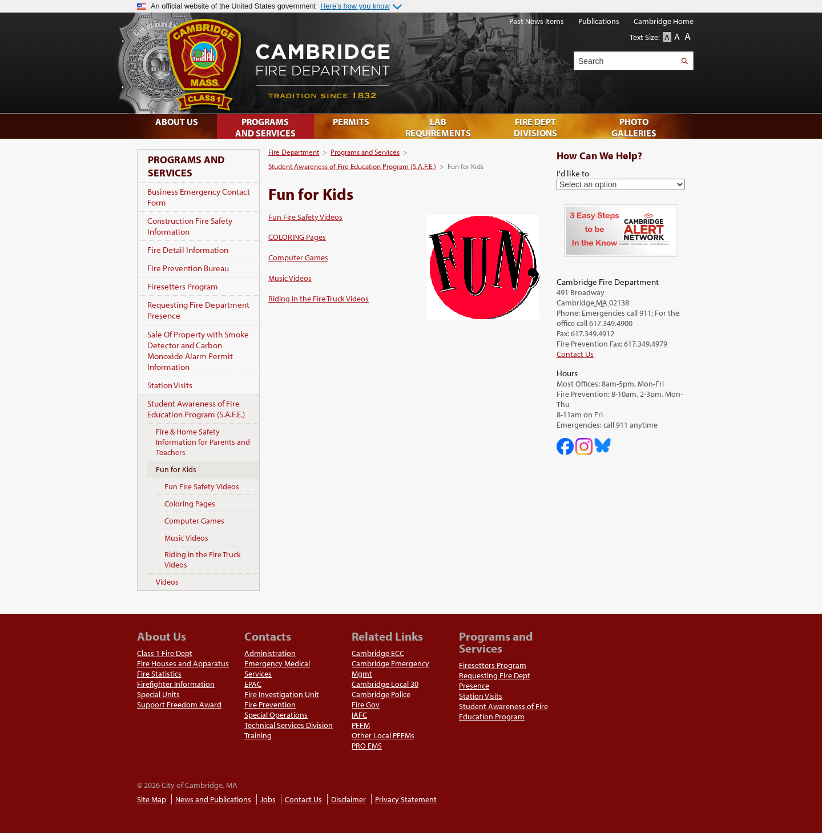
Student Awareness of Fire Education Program (503, 711)
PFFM (361, 725)
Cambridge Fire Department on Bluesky (602, 445)
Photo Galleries (633, 127)
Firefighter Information (176, 684)
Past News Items (536, 21)
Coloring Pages (189, 503)
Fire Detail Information (187, 249)
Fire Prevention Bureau (188, 268)
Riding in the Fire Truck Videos (318, 298)
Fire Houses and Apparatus (183, 663)
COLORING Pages (297, 237)
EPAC (252, 684)
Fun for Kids (176, 469)
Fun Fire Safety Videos (305, 217)
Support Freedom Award (179, 704)
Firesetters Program (182, 286)
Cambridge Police (381, 694)
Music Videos (290, 278)
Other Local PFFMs (383, 735)
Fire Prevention (270, 704)
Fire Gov (366, 704)
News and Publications (213, 799)
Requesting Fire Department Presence (198, 310)
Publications (598, 21)
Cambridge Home (664, 21)
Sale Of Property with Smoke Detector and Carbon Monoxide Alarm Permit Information (198, 350)
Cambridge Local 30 (385, 684)
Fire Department (293, 151)
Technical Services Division (288, 725)
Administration (270, 653)
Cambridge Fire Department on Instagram (584, 446)
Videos (167, 582)
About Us (176, 121)
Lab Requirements (438, 127)
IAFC (359, 715)
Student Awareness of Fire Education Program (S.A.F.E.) (352, 166)
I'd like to (573, 173)
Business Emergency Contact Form (198, 197)
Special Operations (276, 715)
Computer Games (298, 257)
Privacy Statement (406, 799)
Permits (351, 121)
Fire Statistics (159, 674)
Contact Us (575, 354)
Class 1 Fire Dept (164, 653)
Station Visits (169, 385)
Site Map (151, 799)
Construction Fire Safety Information (189, 226)
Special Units (158, 694)
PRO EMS (367, 746)
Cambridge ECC (378, 653)
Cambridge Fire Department (399, 63)
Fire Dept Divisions (535, 127)
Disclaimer (348, 799)
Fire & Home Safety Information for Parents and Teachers (203, 441)
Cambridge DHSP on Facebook (565, 446)
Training (258, 735)
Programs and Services (365, 151)
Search (684, 60)
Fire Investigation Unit (281, 694)
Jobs (268, 799)
